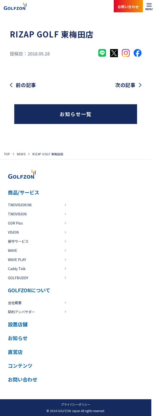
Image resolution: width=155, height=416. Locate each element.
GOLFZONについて (29, 290)
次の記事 (125, 85)
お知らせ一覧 (76, 114)
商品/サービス (23, 192)
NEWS (21, 154)
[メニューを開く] (149, 6)
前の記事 (26, 85)
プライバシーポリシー (75, 404)
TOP (7, 154)
